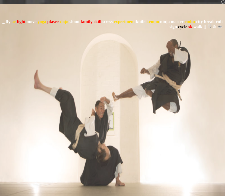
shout (75, 21)
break (209, 21)
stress (107, 21)
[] (205, 26)
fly (8, 21)
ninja (165, 21)
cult (219, 21)
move (31, 21)
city (199, 21)
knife (140, 21)
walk (197, 26)
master (177, 21)
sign (173, 26)
